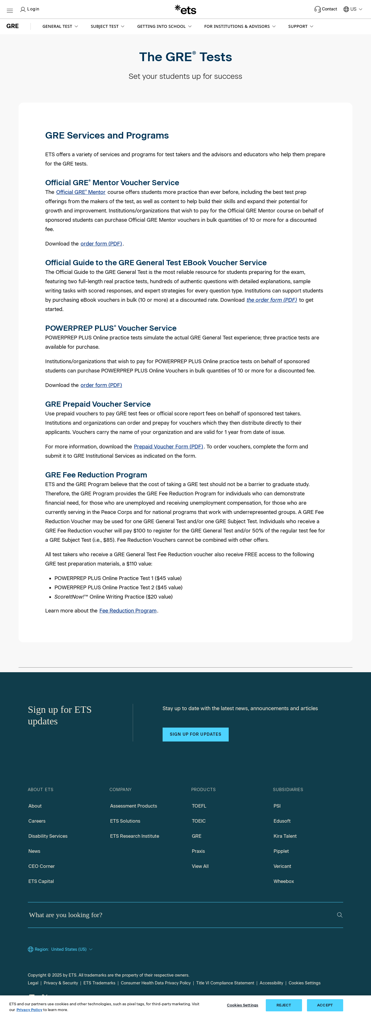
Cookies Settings (305, 983)
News (34, 851)
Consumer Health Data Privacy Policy (156, 983)
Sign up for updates (195, 734)
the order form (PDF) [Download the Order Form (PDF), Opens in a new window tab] (272, 300)
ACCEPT (325, 1005)
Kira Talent (285, 836)
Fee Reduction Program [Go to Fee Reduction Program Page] (128, 611)
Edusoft (282, 821)
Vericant (282, 866)
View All (200, 866)
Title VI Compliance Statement (225, 983)
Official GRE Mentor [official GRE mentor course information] (81, 192)
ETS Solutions (125, 821)
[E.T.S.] (185, 9)
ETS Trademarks (99, 983)
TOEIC (199, 821)
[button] (60, 26)
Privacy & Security (61, 983)
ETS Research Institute (134, 836)
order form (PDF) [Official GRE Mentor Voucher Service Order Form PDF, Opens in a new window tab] (101, 244)
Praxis (198, 851)
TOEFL (199, 806)
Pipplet (281, 851)
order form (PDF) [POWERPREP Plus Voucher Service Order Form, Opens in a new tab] (101, 385)
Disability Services (48, 836)
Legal (33, 983)
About (35, 806)
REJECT (284, 1005)
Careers (37, 821)
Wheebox (284, 881)
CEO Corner (41, 866)
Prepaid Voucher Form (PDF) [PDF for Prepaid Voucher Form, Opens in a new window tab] (168, 447)
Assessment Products (133, 806)
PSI (277, 806)
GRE (196, 836)
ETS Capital (41, 881)
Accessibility (271, 983)
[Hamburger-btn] (9, 9)
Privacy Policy (29, 1010)
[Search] (340, 915)
